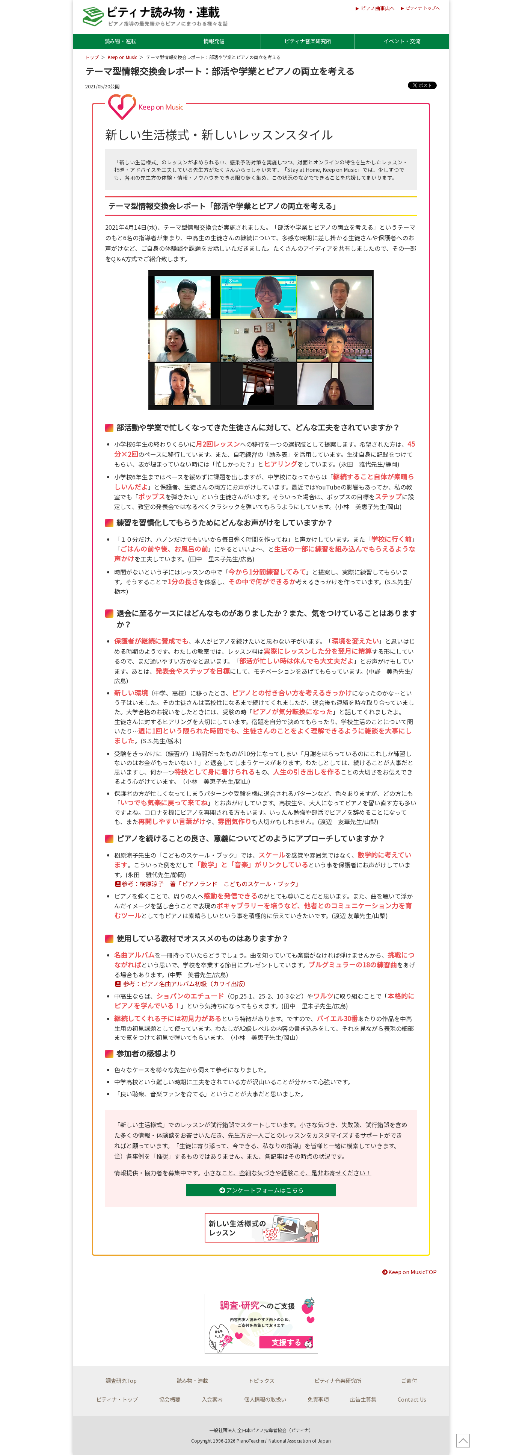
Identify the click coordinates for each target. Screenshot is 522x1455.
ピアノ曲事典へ (378, 8)
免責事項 (318, 1399)
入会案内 (212, 1399)
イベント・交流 (401, 41)
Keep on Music (122, 57)
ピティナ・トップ (117, 1399)
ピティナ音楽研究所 (307, 41)
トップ (92, 57)
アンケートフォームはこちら (261, 1189)
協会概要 (169, 1399)
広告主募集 (363, 1399)
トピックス (261, 1380)
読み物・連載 (120, 41)
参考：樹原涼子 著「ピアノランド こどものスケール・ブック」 (208, 883)
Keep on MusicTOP (409, 1272)
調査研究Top (121, 1380)
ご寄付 (409, 1380)
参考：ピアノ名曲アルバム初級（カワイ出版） (181, 983)
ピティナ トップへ (423, 8)
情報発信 (214, 41)
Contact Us (412, 1399)
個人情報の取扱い (265, 1399)
